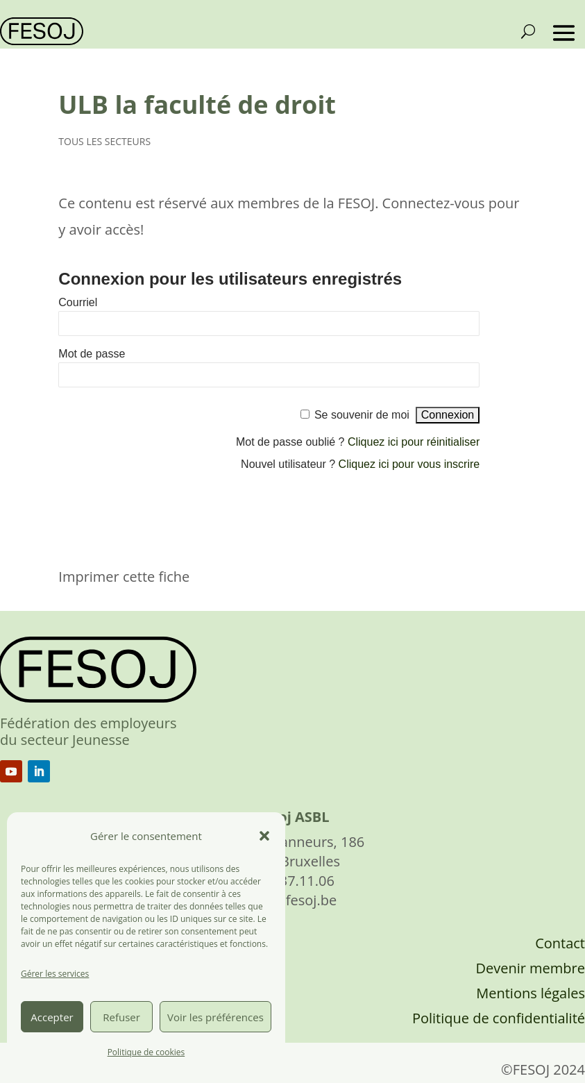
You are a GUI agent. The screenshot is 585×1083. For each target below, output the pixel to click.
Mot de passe (91, 354)
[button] (264, 836)
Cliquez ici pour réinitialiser (414, 442)
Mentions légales (530, 993)
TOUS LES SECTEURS (104, 141)
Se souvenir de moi (361, 415)
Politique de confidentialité (498, 1018)
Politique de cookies (146, 1052)
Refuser (121, 1017)
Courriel (77, 302)
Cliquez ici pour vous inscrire (409, 464)
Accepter (52, 1017)
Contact (560, 943)
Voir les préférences (215, 1017)
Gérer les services (55, 974)
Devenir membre (530, 968)
